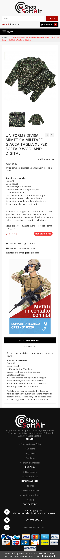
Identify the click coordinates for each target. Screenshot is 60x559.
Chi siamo (31, 448)
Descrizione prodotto (30, 340)
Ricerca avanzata (30, 476)
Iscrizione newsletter (31, 495)
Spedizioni (30, 458)
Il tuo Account (31, 472)
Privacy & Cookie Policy (31, 444)
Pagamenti (31, 453)
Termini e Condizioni (31, 462)
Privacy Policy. (41, 556)
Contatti (30, 500)
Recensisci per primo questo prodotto (22, 252)
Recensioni (30, 346)
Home (4, 37)
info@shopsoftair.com (34, 527)
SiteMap (30, 486)
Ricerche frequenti (31, 490)
